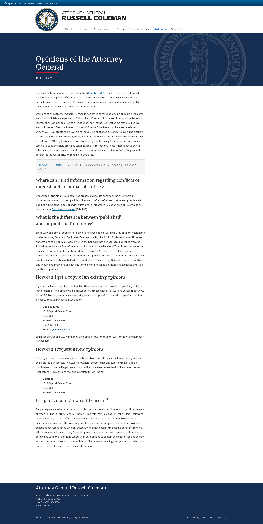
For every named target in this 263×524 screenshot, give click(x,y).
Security (195, 517)
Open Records (139, 29)
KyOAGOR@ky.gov (60, 329)
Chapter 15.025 (96, 93)
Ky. (8, 3)
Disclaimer (207, 517)
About (69, 29)
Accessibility (220, 517)
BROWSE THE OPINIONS (52, 164)
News (120, 29)
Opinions (160, 29)
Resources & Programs (96, 29)
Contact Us (179, 29)
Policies (185, 517)
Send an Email (42, 505)
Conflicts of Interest (63, 209)
